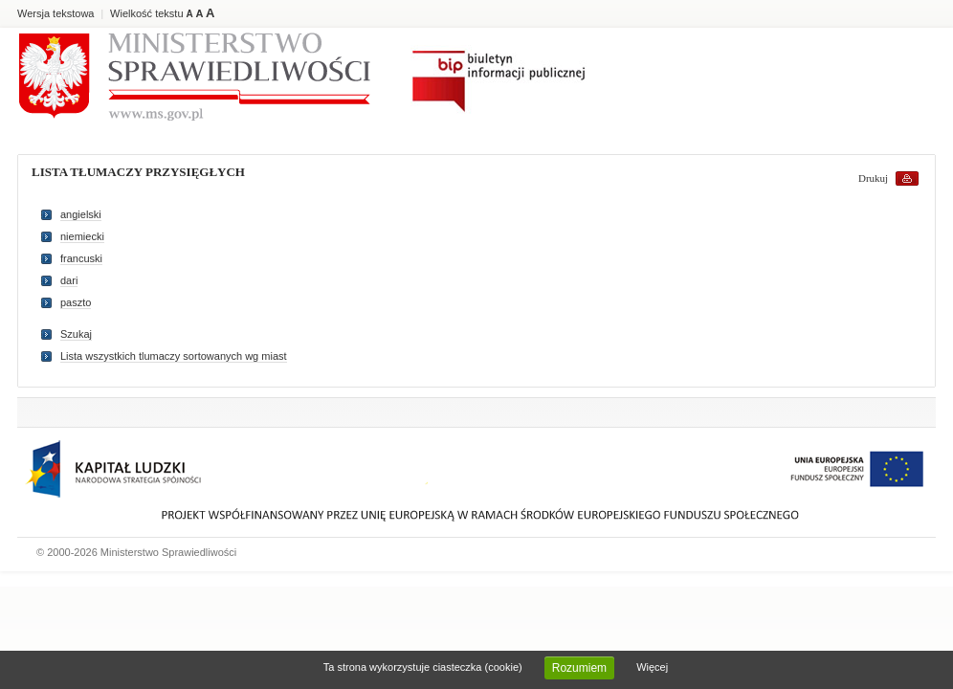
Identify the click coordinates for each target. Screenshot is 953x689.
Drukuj (873, 178)
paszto (75, 302)
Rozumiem (579, 668)
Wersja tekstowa (56, 13)
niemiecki (82, 236)
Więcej (652, 667)
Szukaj (76, 334)
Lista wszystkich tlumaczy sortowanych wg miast (173, 356)
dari (69, 280)
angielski (80, 214)
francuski (81, 258)
